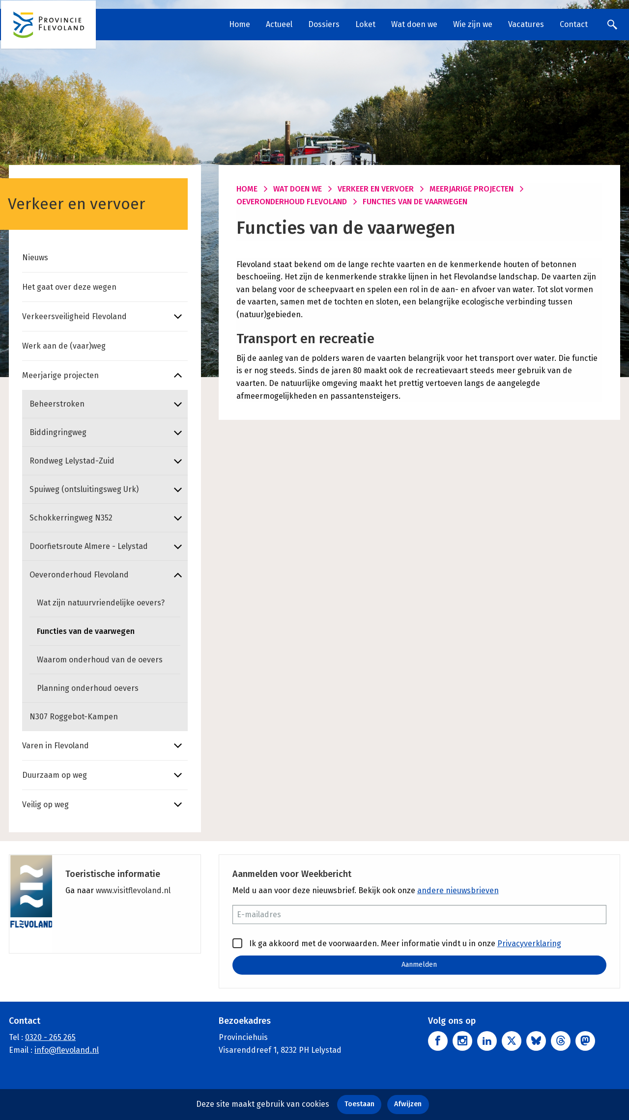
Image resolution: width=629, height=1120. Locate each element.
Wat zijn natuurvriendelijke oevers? (101, 602)
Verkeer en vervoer (376, 188)
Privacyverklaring (529, 943)
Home (239, 24)
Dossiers (324, 24)
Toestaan (359, 1104)
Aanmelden (419, 964)
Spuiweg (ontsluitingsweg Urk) (84, 489)
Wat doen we (414, 24)
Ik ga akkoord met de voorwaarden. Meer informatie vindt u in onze (396, 943)
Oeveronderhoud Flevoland (79, 574)
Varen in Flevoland (55, 745)
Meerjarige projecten (60, 375)
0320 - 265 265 (50, 1037)
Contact (574, 24)
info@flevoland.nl (66, 1050)
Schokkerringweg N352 (71, 517)
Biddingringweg (57, 432)
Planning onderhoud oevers (88, 688)
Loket (365, 24)
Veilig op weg (45, 804)
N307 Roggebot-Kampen (73, 716)
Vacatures (526, 24)
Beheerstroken (57, 404)
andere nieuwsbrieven (458, 890)
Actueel (279, 24)
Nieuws (35, 257)
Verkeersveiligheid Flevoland (74, 316)
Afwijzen (408, 1104)
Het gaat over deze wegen (69, 287)
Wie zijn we (472, 24)
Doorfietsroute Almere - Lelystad (88, 546)
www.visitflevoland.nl (133, 890)
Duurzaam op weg (54, 775)
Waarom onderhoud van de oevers (100, 659)
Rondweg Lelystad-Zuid (71, 460)
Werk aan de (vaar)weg (64, 346)
